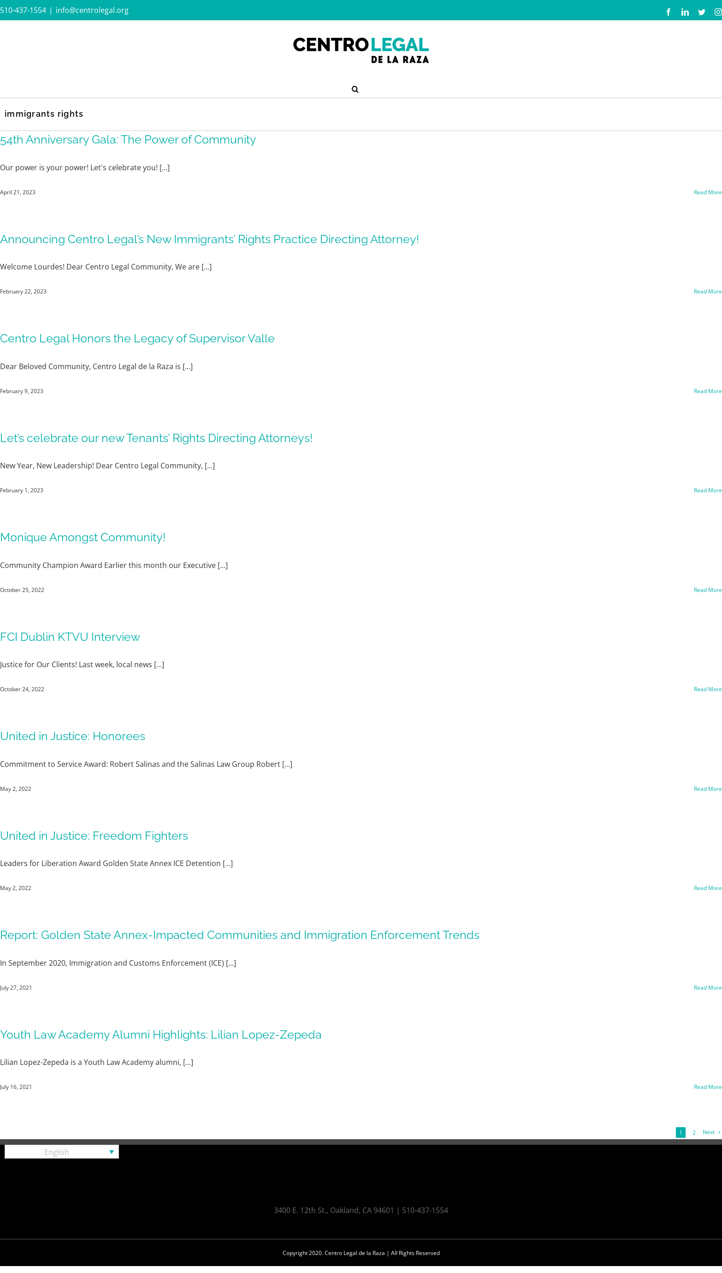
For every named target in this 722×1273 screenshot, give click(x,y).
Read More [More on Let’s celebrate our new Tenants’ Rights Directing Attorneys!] (708, 490)
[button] (355, 88)
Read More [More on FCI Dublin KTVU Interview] (708, 689)
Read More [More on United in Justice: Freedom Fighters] (708, 888)
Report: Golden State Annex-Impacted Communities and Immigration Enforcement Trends (239, 935)
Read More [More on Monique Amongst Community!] (708, 590)
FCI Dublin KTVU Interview (70, 637)
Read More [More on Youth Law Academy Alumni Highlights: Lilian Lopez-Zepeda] (708, 1087)
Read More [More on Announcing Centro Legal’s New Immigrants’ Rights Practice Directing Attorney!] (708, 291)
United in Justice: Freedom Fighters (94, 836)
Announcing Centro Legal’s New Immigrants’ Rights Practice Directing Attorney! (209, 239)
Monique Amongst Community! (83, 537)
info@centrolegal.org (92, 10)
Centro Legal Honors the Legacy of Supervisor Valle (137, 338)
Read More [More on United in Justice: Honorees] (708, 789)
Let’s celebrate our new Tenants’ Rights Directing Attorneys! (156, 438)
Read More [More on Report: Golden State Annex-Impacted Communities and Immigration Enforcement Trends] (708, 988)
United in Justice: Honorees (72, 736)
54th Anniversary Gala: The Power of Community (128, 139)
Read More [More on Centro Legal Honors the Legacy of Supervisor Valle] (708, 391)
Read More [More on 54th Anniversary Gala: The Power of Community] (708, 192)
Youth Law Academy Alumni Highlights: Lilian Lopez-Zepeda (161, 1034)
